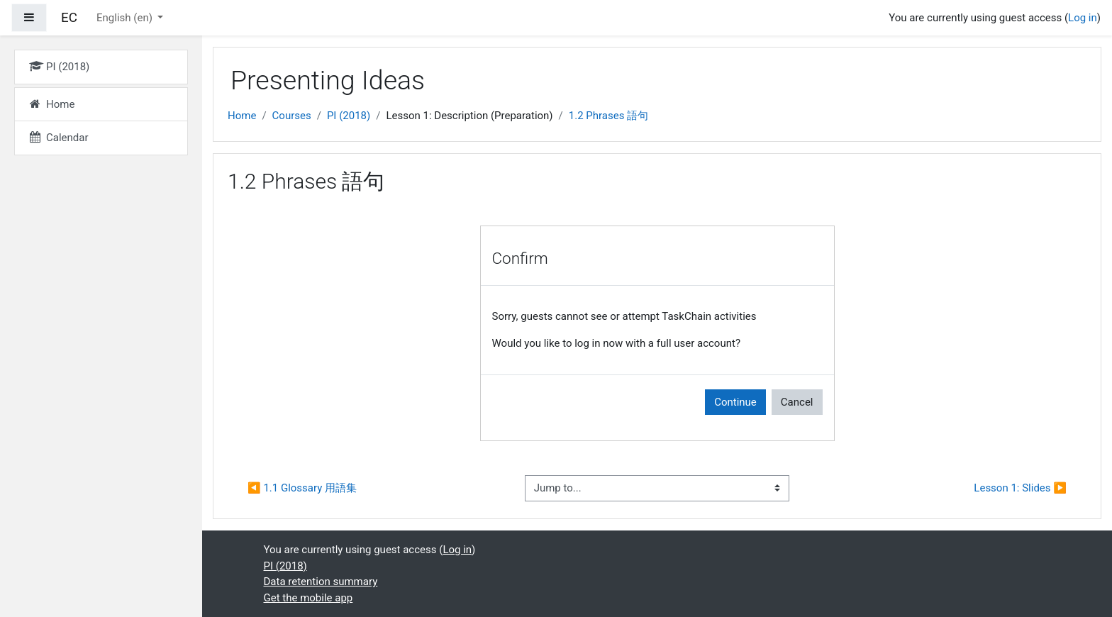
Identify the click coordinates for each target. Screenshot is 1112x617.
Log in (1082, 17)
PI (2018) (348, 115)
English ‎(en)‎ (125, 17)
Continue (735, 402)
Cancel (797, 402)
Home (242, 115)
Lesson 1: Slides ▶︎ (1020, 488)
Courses (291, 115)
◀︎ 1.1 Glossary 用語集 (302, 488)
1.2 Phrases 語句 (608, 115)
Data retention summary (321, 581)
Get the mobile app (308, 597)
